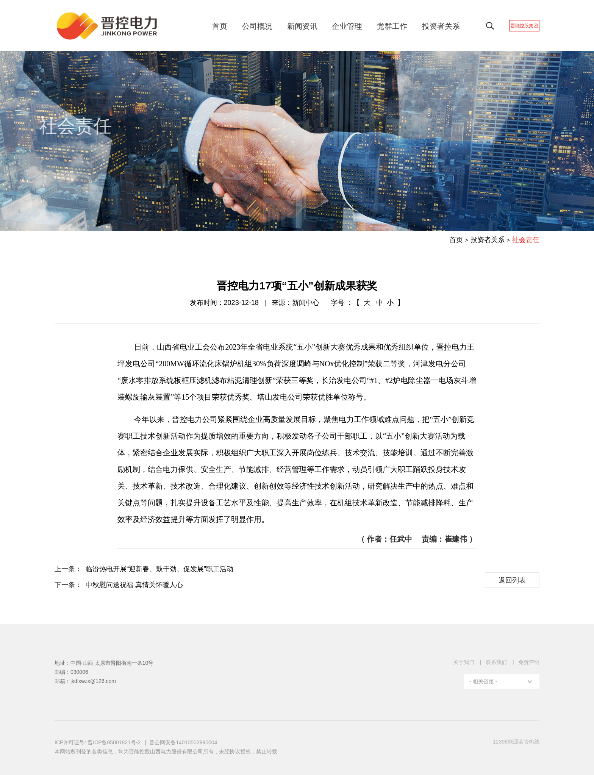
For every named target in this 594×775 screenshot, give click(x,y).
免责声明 (528, 662)
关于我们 (463, 662)
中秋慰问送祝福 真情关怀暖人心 (134, 585)
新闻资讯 (308, 26)
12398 (516, 742)
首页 (225, 26)
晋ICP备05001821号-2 (115, 742)
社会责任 (525, 240)
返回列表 (512, 580)
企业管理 (353, 26)
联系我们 (496, 662)
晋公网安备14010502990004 (183, 742)
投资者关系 (447, 26)
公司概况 (263, 26)
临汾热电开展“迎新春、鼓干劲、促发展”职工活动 (159, 569)
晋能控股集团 (530, 25)
